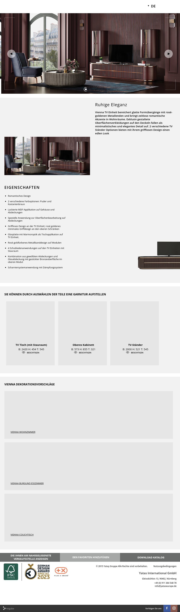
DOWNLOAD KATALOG (150, 557)
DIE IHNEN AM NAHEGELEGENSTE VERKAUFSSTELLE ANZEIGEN (31, 557)
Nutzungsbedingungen (164, 566)
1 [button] (86, 89)
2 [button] (90, 89)
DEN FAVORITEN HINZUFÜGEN (90, 557)
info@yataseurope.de (165, 586)
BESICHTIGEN (33, 352)
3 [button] (94, 89)
